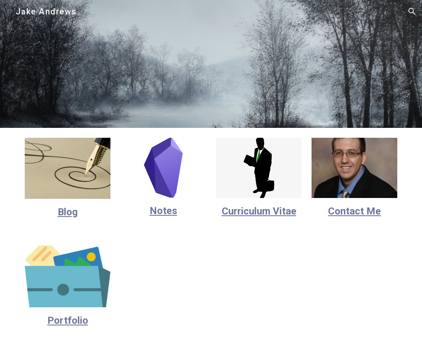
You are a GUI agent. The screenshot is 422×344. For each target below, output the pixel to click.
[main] (68, 212)
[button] (412, 11)
